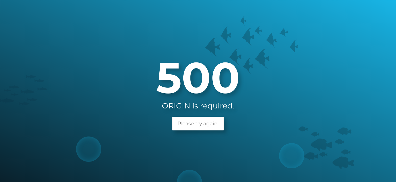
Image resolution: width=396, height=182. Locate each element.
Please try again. (198, 124)
